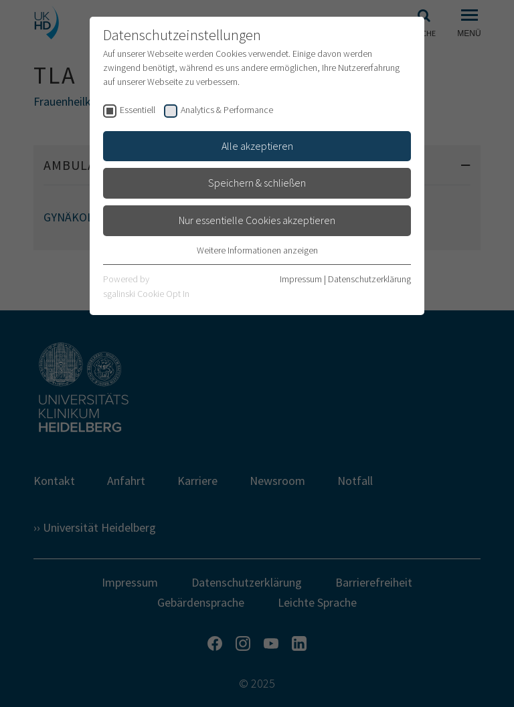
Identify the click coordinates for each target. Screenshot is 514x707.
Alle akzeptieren (257, 146)
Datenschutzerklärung (369, 279)
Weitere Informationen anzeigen (257, 250)
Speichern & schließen (257, 182)
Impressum (301, 279)
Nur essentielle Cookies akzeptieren (257, 220)
